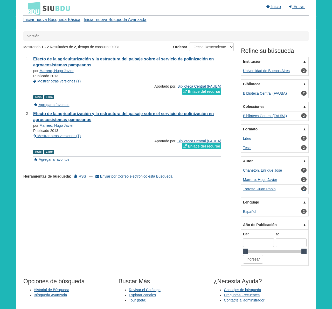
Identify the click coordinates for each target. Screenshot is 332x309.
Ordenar (180, 47)
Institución (252, 61)
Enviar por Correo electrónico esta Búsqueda (133, 176)
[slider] (245, 251)
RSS (80, 176)
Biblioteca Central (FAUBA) (199, 86)
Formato (250, 129)
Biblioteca (251, 84)
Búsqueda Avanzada (50, 295)
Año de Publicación (260, 225)
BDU (32, 8)
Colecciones (253, 106)
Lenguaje (251, 202)
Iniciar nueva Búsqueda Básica (51, 19)
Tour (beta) (138, 300)
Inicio (273, 6)
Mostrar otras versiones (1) (57, 81)
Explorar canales (142, 295)
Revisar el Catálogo (145, 290)
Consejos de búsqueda (242, 290)
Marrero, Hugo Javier (56, 71)
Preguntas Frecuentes (242, 295)
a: (277, 234)
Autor (248, 161)
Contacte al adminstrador (244, 300)
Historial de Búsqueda (51, 290)
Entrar (297, 6)
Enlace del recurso (201, 91)
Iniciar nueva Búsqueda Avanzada (115, 19)
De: (246, 234)
